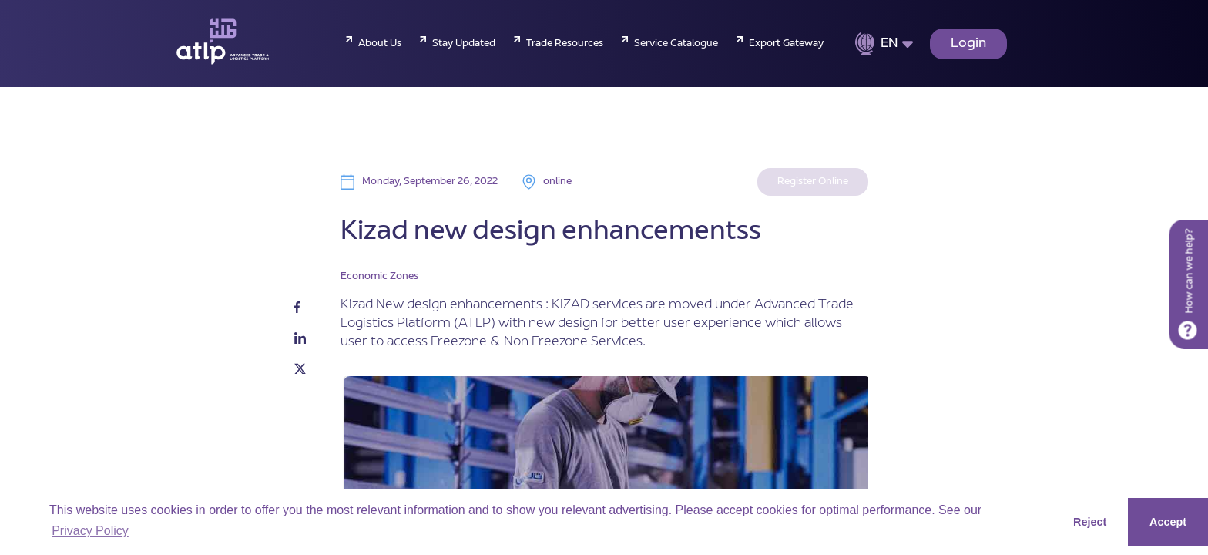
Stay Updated (463, 44)
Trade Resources (564, 44)
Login (968, 44)
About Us (379, 44)
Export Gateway (786, 44)
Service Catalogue (676, 44)
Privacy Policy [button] (90, 530)
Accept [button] (1167, 522)
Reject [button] (1089, 522)
